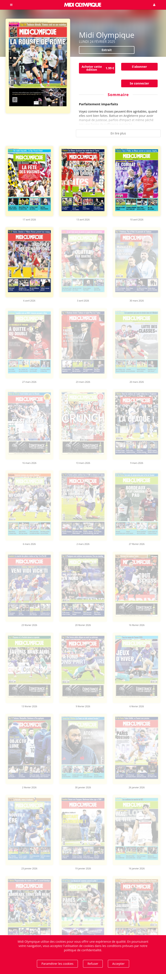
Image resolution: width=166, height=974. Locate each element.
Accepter (118, 964)
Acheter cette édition (98, 68)
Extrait (107, 50)
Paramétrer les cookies (57, 964)
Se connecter (139, 83)
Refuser (93, 964)
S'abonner (139, 67)
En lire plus (118, 133)
